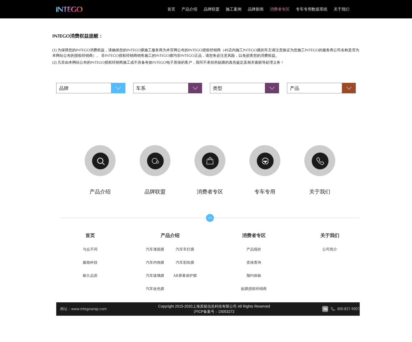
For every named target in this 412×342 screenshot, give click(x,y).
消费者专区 (280, 9)
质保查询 (253, 262)
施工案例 (233, 9)
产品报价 (253, 249)
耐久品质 (90, 276)
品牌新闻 (256, 9)
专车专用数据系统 (311, 9)
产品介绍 (189, 9)
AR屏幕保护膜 (185, 276)
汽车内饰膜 (155, 262)
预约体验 (253, 276)
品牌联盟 (211, 9)
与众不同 (90, 249)
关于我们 (341, 9)
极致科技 (90, 262)
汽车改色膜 (155, 289)
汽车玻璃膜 (155, 276)
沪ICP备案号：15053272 (214, 311)
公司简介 (329, 249)
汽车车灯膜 (185, 249)
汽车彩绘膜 (185, 262)
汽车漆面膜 (155, 249)
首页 (171, 9)
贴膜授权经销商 (254, 289)
